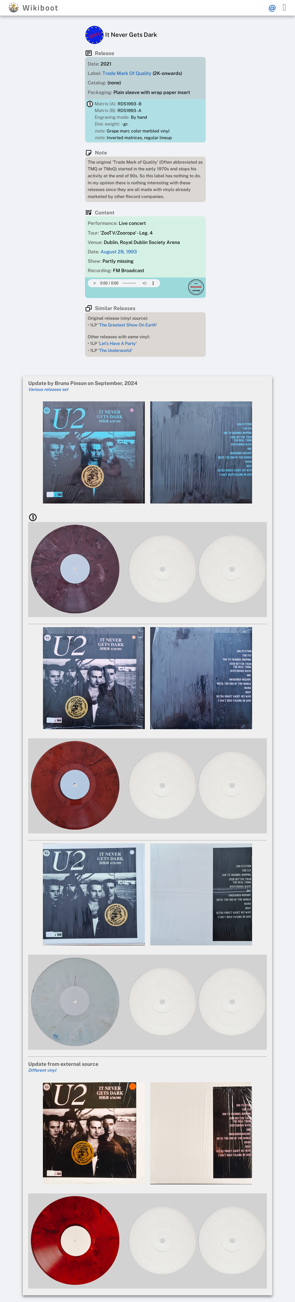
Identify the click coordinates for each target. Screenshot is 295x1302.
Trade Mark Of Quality (127, 73)
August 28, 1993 (119, 251)
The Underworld (115, 350)
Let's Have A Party (117, 343)
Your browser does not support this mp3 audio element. (124, 283)
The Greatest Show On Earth (127, 325)
